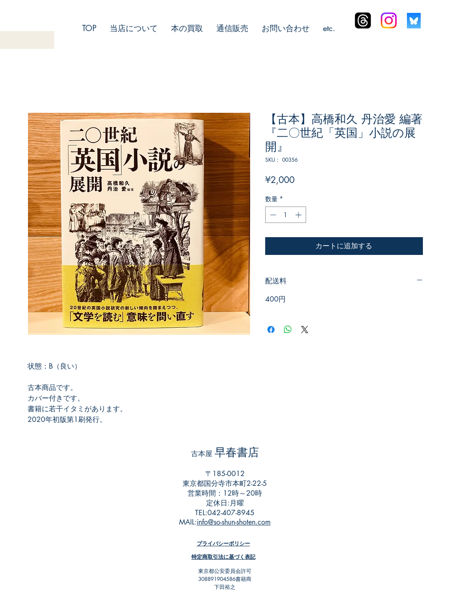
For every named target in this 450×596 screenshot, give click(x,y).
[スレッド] (363, 20)
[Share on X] (304, 329)
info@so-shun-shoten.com (234, 522)
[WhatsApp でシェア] (288, 329)
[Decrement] (272, 215)
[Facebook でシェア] (271, 329)
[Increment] (299, 215)
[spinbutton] (286, 215)
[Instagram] (388, 20)
